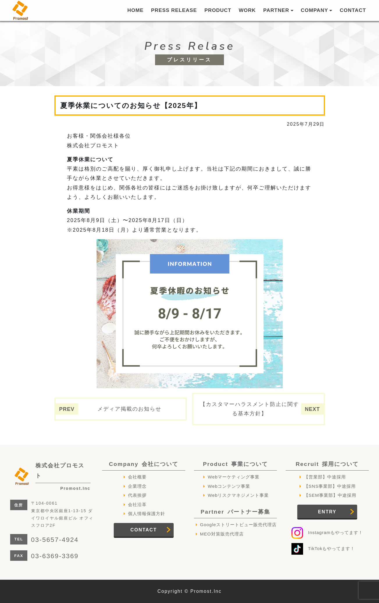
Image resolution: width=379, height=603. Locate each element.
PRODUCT (217, 10)
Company (143, 464)
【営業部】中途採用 (325, 476)
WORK (247, 10)
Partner (235, 512)
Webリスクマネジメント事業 (238, 495)
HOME (135, 10)
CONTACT (353, 10)
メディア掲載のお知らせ (129, 409)
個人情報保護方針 (146, 513)
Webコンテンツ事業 (229, 486)
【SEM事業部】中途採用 (330, 495)
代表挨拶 (137, 495)
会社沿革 (137, 504)
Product (235, 464)
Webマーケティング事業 (233, 476)
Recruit (327, 464)
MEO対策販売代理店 (222, 533)
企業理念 (137, 486)
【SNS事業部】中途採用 (330, 486)
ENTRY (327, 511)
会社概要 (137, 476)
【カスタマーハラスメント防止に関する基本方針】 (249, 408)
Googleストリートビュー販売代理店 (238, 524)
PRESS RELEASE (174, 10)
